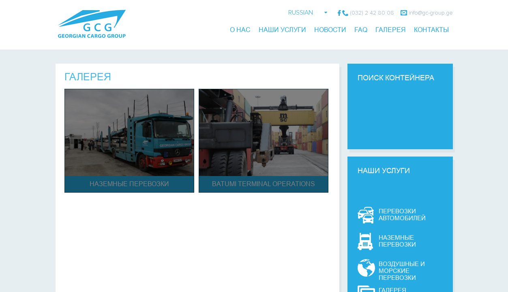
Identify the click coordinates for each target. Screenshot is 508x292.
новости (330, 29)
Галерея (87, 76)
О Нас (240, 29)
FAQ (360, 29)
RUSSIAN (300, 12)
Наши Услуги (282, 29)
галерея (390, 29)
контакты (431, 29)
